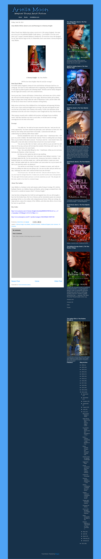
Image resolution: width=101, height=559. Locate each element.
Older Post (58, 281)
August (85, 407)
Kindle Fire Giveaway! (86, 475)
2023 (83, 371)
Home (37, 281)
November (85, 397)
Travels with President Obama (86, 502)
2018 (83, 380)
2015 (83, 387)
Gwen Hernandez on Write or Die (86, 517)
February (85, 538)
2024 (83, 369)
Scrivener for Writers (86, 506)
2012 (83, 543)
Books (26, 17)
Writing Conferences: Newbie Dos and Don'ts (86, 487)
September (86, 403)
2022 (83, 374)
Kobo (68, 304)
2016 (83, 385)
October (85, 401)
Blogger (57, 554)
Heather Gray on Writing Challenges (86, 458)
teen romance (54, 224)
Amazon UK (70, 302)
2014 (83, 389)
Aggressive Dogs (85, 462)
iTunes (68, 307)
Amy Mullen (27, 224)
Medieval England (45, 224)
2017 (83, 383)
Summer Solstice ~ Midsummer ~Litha (86, 480)
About (20, 17)
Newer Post (15, 281)
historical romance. (36, 224)
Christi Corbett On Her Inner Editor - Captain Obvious (86, 469)
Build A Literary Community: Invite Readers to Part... (86, 440)
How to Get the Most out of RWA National (86, 511)
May (84, 531)
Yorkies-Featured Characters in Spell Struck (86, 495)
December (85, 394)
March (85, 536)
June (84, 411)
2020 (83, 376)
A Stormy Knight (19, 224)
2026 (83, 365)
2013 (83, 392)
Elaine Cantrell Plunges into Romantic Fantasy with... (86, 450)
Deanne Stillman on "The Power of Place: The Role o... (86, 525)
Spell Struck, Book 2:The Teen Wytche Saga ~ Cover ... (86, 422)
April (84, 534)
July (84, 409)
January (85, 540)
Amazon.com (70, 299)
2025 (83, 367)
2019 (83, 378)
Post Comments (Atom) (25, 284)
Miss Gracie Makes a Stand (86, 415)
